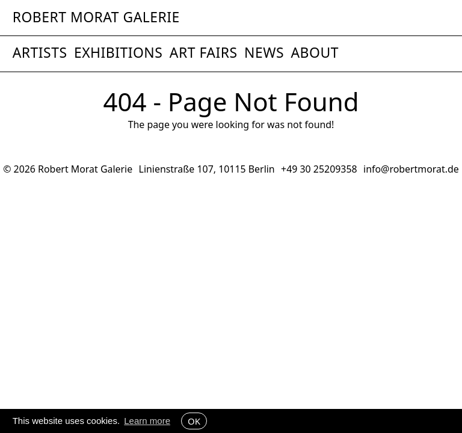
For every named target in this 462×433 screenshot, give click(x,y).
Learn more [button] (147, 421)
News (264, 52)
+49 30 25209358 (319, 169)
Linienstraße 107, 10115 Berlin (207, 169)
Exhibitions (118, 52)
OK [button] (194, 421)
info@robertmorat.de (411, 169)
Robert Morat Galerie (96, 18)
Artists (40, 52)
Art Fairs (204, 52)
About (314, 52)
